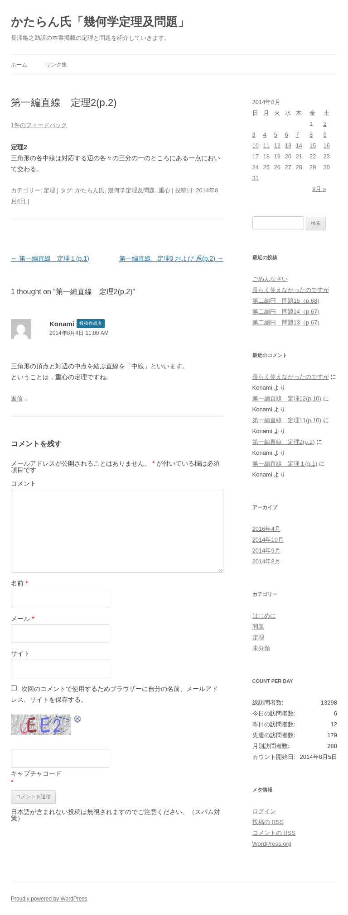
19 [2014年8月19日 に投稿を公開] (277, 156)
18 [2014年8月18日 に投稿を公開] (266, 156)
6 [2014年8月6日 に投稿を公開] (286, 134)
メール (22, 618)
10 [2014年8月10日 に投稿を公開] (255, 145)
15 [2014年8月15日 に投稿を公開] (312, 145)
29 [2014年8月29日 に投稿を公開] (312, 167)
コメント (23, 483)
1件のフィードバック (39, 125)
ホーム (19, 65)
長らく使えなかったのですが (290, 289)
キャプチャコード (36, 773)
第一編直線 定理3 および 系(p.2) (171, 258)
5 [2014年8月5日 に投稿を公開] (275, 134)
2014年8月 (266, 561)
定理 (49, 190)
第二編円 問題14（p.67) (285, 311)
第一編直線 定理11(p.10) (286, 420)
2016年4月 (266, 528)
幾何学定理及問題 (131, 190)
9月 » (319, 189)
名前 (19, 583)
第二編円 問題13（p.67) (285, 322)
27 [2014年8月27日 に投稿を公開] (288, 167)
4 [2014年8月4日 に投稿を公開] (264, 134)
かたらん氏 (90, 190)
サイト (20, 653)
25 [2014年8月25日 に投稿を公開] (266, 167)
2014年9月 (266, 550)
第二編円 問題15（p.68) (285, 300)
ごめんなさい (270, 279)
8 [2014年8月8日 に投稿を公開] (311, 134)
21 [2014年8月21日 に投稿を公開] (299, 156)
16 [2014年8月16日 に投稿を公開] (327, 145)
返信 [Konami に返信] (17, 398)
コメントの (273, 832)
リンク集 (56, 65)
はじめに (264, 615)
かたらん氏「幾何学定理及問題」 (100, 22)
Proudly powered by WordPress (49, 899)
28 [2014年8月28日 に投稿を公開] (299, 167)
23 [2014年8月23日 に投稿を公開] (327, 156)
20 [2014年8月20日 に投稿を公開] (288, 156)
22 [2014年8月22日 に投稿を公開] (312, 156)
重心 (164, 190)
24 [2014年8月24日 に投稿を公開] (255, 167)
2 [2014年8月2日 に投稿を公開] (325, 123)
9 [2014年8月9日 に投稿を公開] (325, 134)
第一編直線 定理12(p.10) (286, 398)
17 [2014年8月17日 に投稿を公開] (255, 156)
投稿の (268, 822)
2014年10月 (268, 539)
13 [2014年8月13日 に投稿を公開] (288, 145)
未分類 (261, 648)
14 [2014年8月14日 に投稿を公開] (299, 145)
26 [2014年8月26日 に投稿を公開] (277, 167)
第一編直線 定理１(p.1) (50, 258)
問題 (258, 626)
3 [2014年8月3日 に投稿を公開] (254, 134)
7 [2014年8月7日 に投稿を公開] (297, 134)
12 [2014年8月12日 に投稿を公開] (277, 145)
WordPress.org (271, 843)
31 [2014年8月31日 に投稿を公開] (255, 178)
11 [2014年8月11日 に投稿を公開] (266, 145)
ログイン (264, 811)
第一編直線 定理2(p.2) (283, 441)
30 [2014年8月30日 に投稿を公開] (327, 167)
